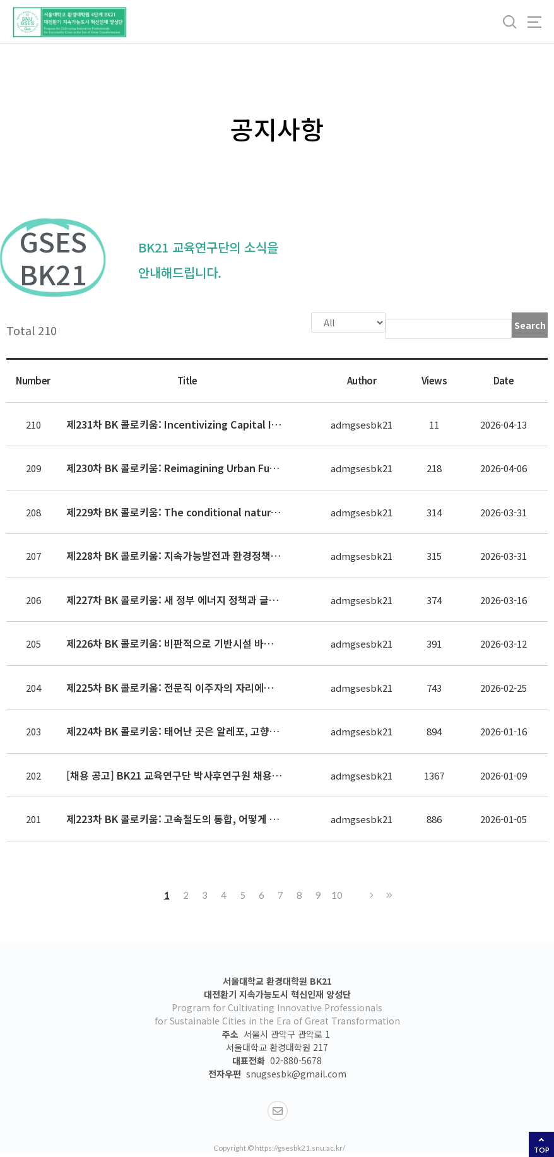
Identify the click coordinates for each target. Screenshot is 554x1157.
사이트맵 (534, 22)
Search (530, 325)
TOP (542, 1150)
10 (337, 893)
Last (387, 893)
